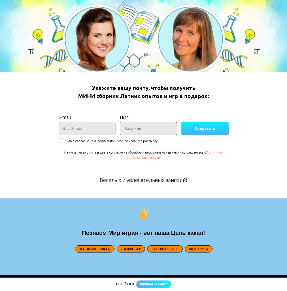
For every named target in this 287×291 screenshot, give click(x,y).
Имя (124, 117)
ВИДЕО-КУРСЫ (198, 249)
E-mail (65, 117)
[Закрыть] (280, 284)
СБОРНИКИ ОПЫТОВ (165, 249)
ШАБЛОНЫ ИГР (131, 249)
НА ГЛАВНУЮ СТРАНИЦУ (94, 249)
